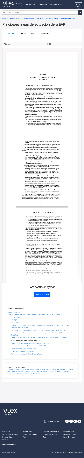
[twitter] (67, 421)
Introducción (15, 322)
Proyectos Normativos (30, 434)
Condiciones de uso (8, 452)
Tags (44, 437)
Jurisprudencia (27, 431)
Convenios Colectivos (50, 434)
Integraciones (56, 4)
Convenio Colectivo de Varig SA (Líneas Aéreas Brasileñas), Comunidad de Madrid (35, 369)
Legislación (6, 431)
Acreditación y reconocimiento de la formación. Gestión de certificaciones (38, 330)
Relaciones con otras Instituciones (23, 348)
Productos (30, 4)
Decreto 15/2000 (48, 96)
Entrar (69, 4)
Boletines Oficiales (69, 434)
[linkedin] (75, 421)
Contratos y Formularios (10, 434)
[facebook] (71, 421)
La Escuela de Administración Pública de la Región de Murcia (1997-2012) (35, 314)
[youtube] (79, 421)
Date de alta (78, 4)
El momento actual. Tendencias (22, 351)
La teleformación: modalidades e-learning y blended (30, 343)
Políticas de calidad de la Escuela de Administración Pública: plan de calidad (38, 338)
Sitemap (5, 440)
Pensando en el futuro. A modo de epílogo (26, 354)
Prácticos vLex (7, 437)
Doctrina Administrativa (51, 431)
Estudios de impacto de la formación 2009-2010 (28, 346)
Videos (25, 437)
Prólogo (14, 320)
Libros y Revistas (14, 312)
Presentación (16, 317)
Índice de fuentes (69, 437)
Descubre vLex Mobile (9, 444)
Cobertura (42, 4)
